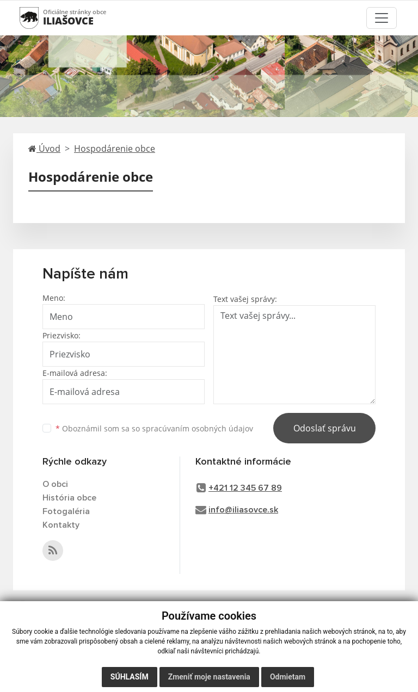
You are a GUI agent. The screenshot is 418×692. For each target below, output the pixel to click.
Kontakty (60, 525)
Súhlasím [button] (129, 676)
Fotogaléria (66, 511)
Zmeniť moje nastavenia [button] (209, 676)
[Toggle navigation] (381, 18)
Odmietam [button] (287, 676)
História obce (69, 497)
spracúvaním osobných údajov (197, 428)
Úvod (44, 149)
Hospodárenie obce (114, 149)
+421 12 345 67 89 (245, 488)
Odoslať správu (324, 428)
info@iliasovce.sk (243, 509)
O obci (55, 484)
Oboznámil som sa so (154, 428)
